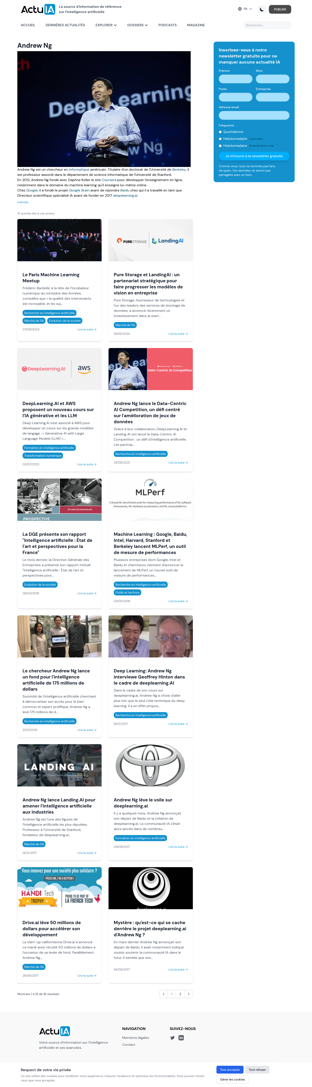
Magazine (196, 25)
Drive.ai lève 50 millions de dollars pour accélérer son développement (52, 929)
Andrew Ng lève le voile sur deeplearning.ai (143, 803)
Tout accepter (230, 1070)
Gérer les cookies (232, 1079)
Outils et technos (127, 592)
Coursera (109, 180)
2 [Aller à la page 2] (180, 994)
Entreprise (263, 89)
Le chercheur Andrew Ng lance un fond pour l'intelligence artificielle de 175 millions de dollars (56, 680)
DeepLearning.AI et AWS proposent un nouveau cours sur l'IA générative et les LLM (58, 409)
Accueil (28, 25)
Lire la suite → (86, 329)
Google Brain (79, 190)
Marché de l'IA (34, 321)
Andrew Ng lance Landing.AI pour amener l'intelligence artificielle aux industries (59, 806)
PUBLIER (280, 9)
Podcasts (167, 25)
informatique (79, 169)
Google (32, 190)
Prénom (224, 71)
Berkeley (179, 169)
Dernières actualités (65, 25)
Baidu (124, 190)
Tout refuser (257, 1070)
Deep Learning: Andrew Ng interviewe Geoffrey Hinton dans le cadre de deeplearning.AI (149, 677)
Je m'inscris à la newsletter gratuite (254, 156)
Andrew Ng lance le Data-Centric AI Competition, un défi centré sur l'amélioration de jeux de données (150, 412)
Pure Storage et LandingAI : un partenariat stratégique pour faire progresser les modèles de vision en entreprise (148, 284)
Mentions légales (135, 1037)
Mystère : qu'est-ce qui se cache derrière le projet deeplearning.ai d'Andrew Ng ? (150, 929)
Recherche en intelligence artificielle (49, 313)
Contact (128, 1044)
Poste (223, 89)
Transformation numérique (42, 456)
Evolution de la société (65, 321)
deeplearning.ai (125, 195)
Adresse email (229, 107)
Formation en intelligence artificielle (49, 448)
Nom (259, 71)
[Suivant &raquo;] (189, 994)
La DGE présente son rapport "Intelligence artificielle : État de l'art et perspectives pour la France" (57, 543)
